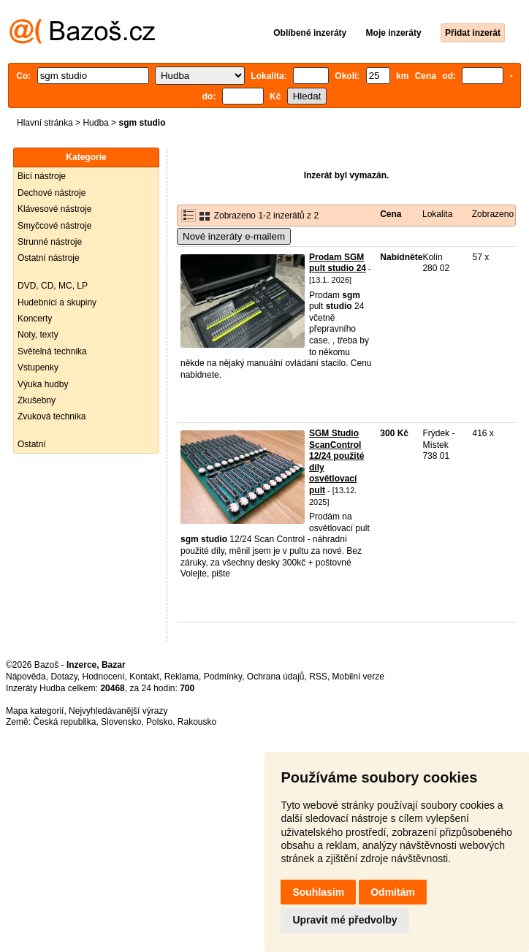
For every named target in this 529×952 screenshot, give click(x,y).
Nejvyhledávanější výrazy (118, 711)
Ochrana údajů (276, 676)
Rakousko (197, 722)
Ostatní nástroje (49, 258)
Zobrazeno (493, 214)
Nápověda (26, 676)
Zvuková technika (51, 416)
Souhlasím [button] (318, 892)
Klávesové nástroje (54, 209)
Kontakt (144, 676)
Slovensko (121, 722)
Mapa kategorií (35, 711)
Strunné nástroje (50, 242)
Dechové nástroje (51, 193)
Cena (390, 214)
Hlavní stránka (45, 123)
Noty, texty (38, 335)
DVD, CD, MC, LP (53, 286)
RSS (318, 676)
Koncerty (35, 318)
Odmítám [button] (392, 892)
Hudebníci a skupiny (57, 302)
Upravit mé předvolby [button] (344, 920)
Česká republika (64, 722)
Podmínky (223, 676)
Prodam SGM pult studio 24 (337, 263)
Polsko (159, 722)
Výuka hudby (43, 384)
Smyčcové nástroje (54, 226)
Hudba (95, 123)
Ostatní (32, 444)
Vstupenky (38, 367)
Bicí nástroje (42, 176)
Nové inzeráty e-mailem (234, 236)
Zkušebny (37, 400)
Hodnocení (104, 676)
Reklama (181, 676)
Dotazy (63, 676)
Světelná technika (52, 351)
